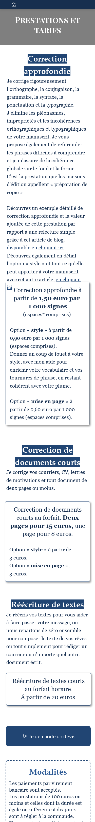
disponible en (35, 248)
